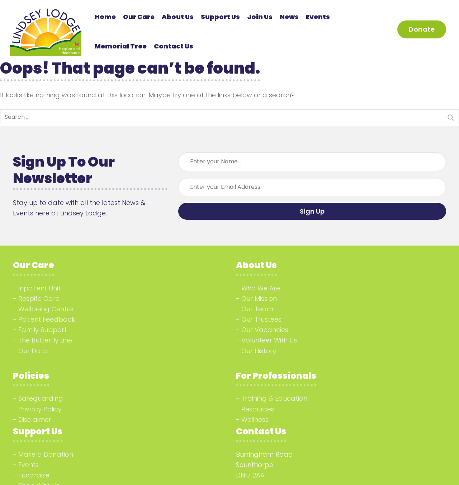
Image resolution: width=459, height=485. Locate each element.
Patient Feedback (46, 319)
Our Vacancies (264, 329)
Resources (257, 409)
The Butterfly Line (45, 340)
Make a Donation (45, 454)
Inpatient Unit (39, 288)
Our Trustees (261, 319)
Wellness (255, 419)
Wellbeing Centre (45, 308)
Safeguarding (40, 398)
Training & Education (274, 398)
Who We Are (260, 288)
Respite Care (39, 298)
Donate (422, 29)
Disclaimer (34, 419)
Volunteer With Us (269, 340)
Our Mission (259, 298)
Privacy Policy (40, 409)
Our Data (33, 350)
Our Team (257, 308)
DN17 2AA (250, 475)
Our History (258, 350)
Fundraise (33, 475)
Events (28, 464)
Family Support (42, 329)
